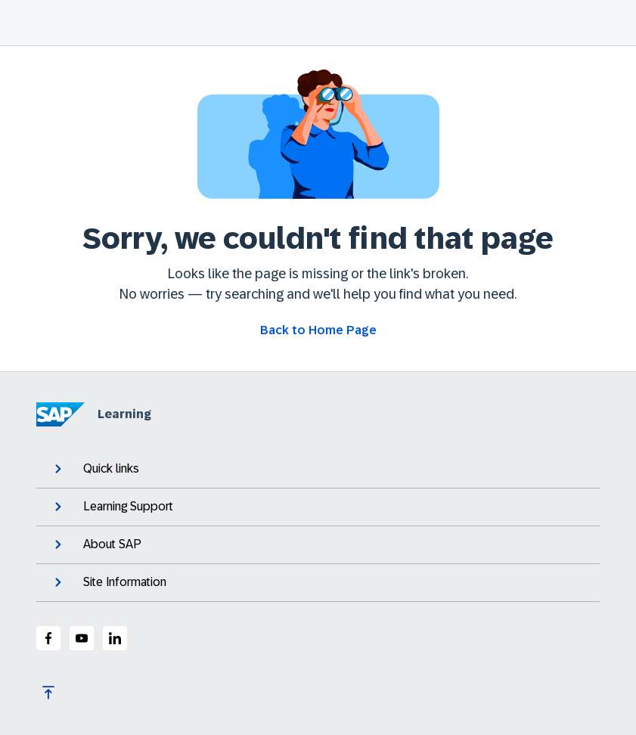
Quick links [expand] (95, 469)
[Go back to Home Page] (318, 330)
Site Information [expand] (108, 582)
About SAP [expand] (96, 544)
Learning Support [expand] (112, 506)
